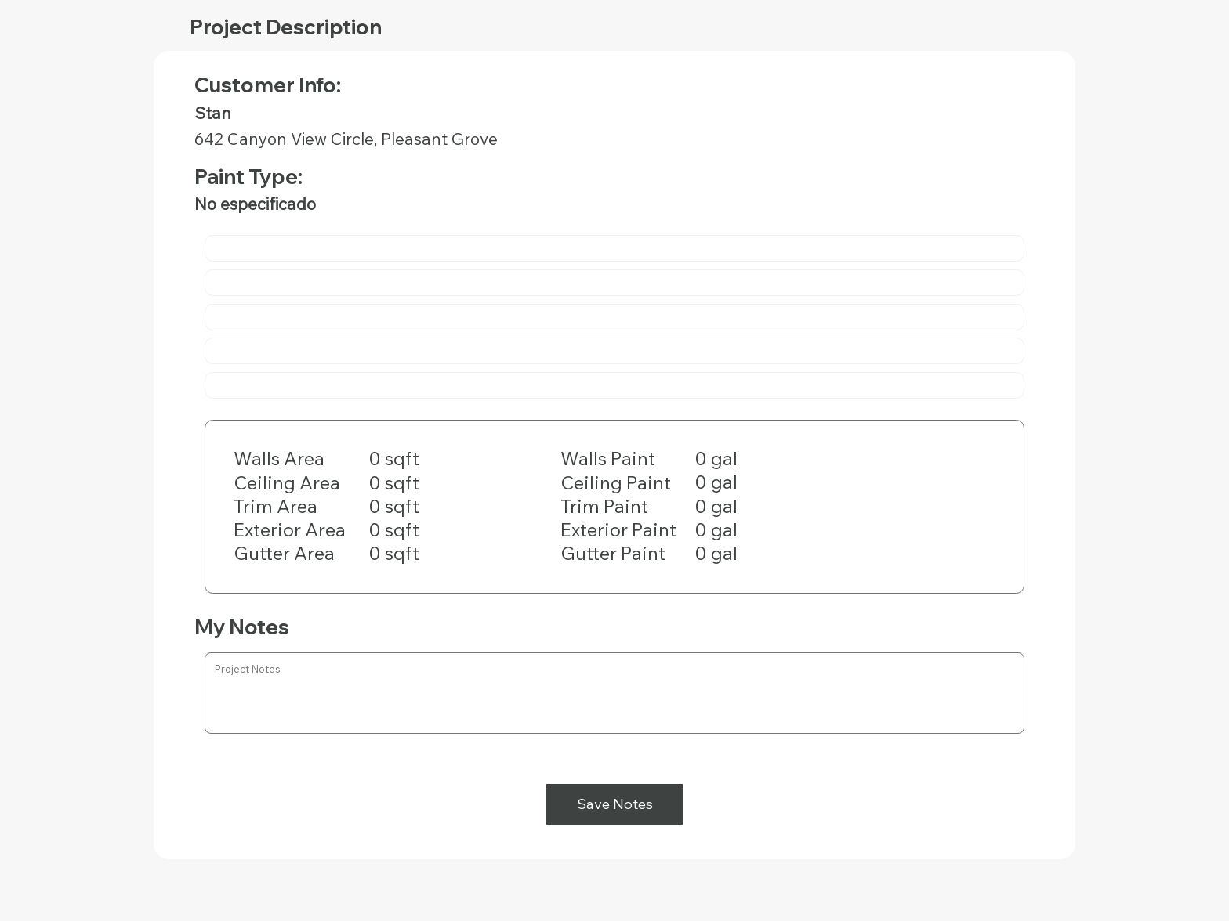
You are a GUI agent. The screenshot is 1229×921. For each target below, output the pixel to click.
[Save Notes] (614, 804)
